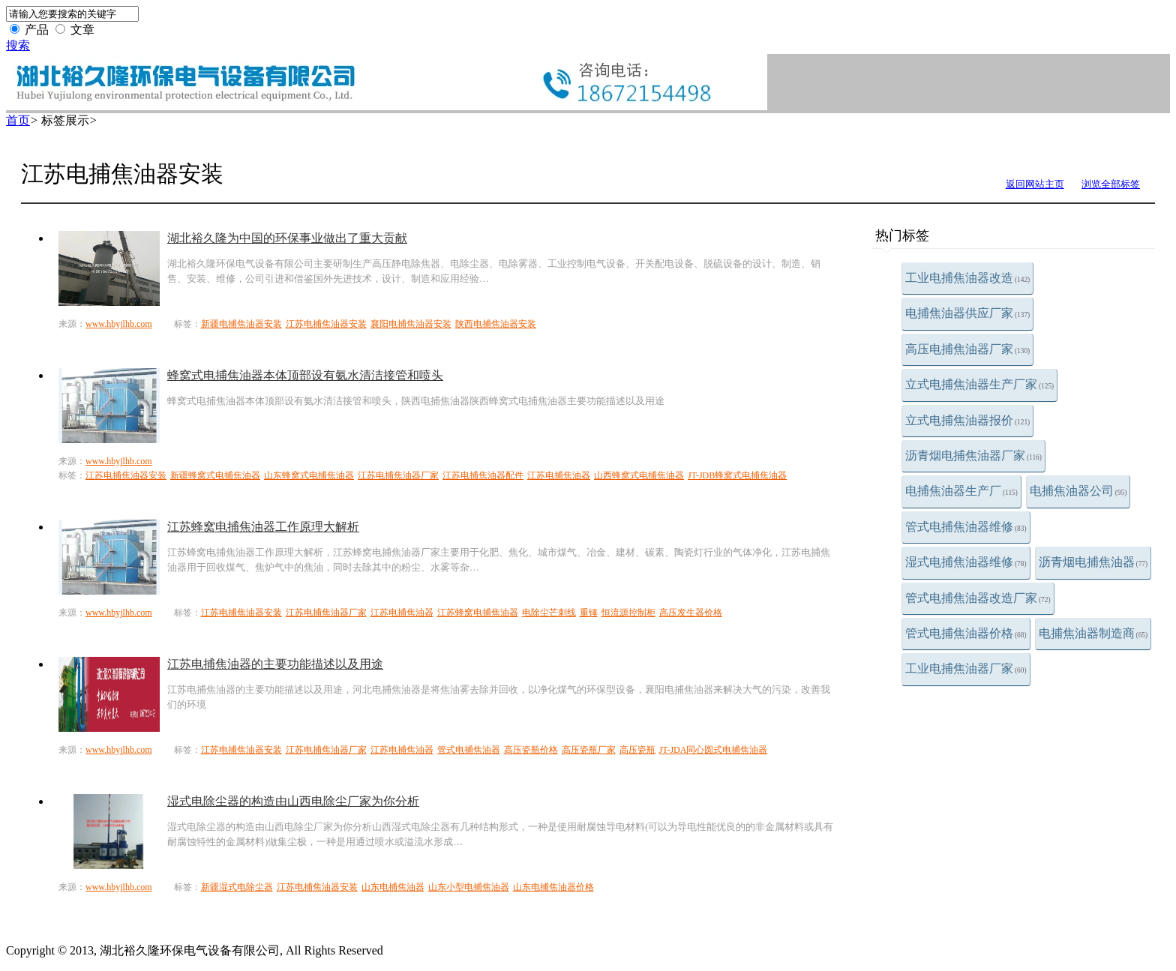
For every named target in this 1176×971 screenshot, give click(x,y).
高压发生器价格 (690, 612)
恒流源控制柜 (629, 612)
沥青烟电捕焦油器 (1093, 562)
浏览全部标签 (1111, 184)
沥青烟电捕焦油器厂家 (973, 455)
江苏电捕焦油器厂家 (398, 475)
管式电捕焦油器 (468, 750)
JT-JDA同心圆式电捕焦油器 (713, 750)
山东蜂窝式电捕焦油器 (309, 475)
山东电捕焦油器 (393, 887)
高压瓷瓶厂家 (589, 750)
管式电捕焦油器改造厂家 (978, 598)
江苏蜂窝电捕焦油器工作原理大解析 (263, 526)
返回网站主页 (1035, 184)
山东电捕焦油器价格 (553, 887)
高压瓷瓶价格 (531, 750)
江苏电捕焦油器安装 (326, 324)
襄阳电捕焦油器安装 (411, 324)
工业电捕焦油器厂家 (966, 668)
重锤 (589, 612)
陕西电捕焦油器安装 (495, 324)
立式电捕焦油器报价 (967, 420)
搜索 (18, 45)
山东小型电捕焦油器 (468, 887)
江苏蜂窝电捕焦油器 (477, 612)
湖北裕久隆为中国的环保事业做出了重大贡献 (287, 238)
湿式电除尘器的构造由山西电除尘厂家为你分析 (293, 801)
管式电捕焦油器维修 (966, 526)
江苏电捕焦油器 (558, 475)
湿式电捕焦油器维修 (966, 562)
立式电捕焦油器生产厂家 (979, 384)
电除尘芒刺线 (549, 612)
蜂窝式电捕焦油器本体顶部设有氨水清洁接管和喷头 (305, 375)
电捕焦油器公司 (1078, 490)
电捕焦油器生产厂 (961, 490)
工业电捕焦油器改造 (967, 277)
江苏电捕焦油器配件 (483, 475)
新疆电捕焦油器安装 (241, 324)
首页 (18, 120)
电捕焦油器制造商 (1093, 633)
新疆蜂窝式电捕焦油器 (215, 475)
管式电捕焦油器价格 (966, 633)
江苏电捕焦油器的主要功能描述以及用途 (275, 664)
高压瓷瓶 (638, 750)
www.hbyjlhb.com (119, 324)
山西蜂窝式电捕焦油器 (639, 475)
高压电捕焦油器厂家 (967, 349)
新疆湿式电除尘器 (237, 887)
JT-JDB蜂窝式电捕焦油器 (737, 475)
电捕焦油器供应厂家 (967, 313)
